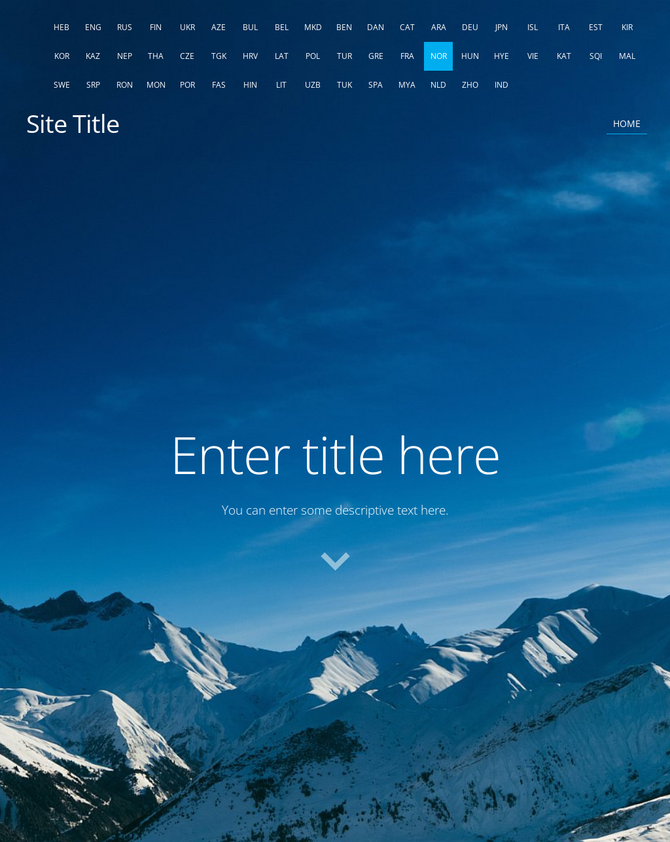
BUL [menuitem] (250, 27)
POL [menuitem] (313, 56)
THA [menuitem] (156, 56)
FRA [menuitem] (407, 56)
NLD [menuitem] (438, 84)
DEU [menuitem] (470, 27)
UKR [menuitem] (187, 27)
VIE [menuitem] (532, 56)
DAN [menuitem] (375, 27)
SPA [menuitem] (375, 84)
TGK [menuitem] (218, 56)
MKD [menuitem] (313, 27)
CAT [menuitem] (407, 27)
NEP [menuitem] (124, 56)
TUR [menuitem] (344, 56)
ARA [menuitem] (438, 27)
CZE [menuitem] (187, 56)
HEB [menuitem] (61, 27)
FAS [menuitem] (219, 84)
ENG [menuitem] (93, 27)
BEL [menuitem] (282, 27)
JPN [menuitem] (501, 27)
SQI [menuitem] (596, 56)
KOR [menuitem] (61, 56)
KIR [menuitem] (627, 27)
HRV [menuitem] (250, 56)
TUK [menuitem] (344, 84)
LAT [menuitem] (282, 56)
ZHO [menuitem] (470, 84)
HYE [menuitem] (501, 56)
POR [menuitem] (187, 84)
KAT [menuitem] (564, 56)
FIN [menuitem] (156, 27)
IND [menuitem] (501, 84)
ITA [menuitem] (564, 27)
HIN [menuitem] (250, 84)
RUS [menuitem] (124, 27)
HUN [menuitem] (470, 56)
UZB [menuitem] (313, 84)
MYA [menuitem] (406, 84)
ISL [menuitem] (532, 27)
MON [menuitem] (156, 84)
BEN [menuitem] (344, 27)
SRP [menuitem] (93, 84)
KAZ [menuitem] (93, 56)
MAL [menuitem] (627, 56)
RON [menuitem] (124, 84)
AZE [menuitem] (218, 27)
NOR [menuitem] (439, 56)
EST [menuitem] (596, 27)
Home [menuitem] (627, 123)
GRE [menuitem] (375, 56)
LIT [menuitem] (281, 84)
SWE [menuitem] (62, 84)
